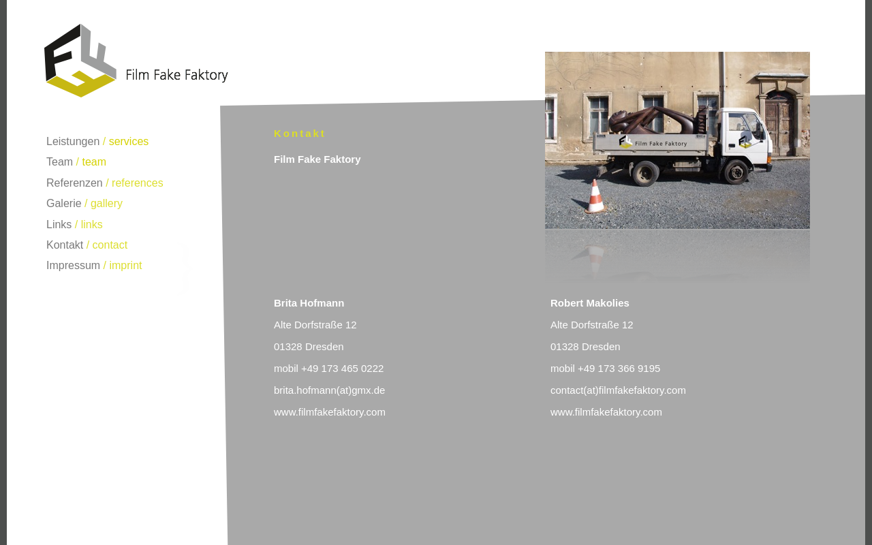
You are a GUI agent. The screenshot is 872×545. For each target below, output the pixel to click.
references (138, 183)
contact (110, 245)
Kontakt (64, 245)
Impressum (73, 265)
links (92, 224)
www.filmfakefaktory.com (330, 412)
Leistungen (72, 141)
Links (59, 224)
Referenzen (74, 183)
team (94, 162)
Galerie (64, 203)
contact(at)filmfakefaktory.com (618, 390)
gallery (107, 203)
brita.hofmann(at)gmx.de (329, 390)
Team (59, 162)
